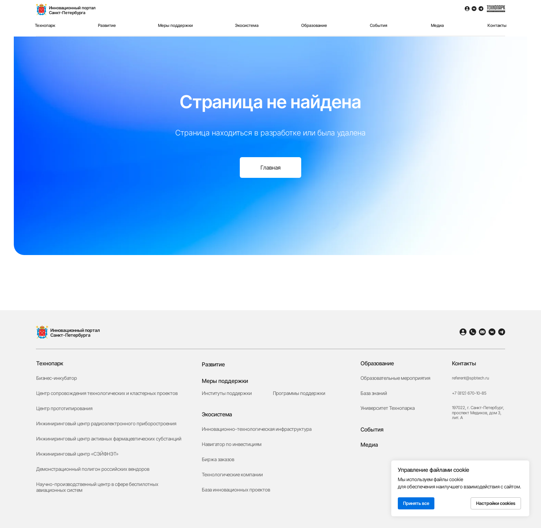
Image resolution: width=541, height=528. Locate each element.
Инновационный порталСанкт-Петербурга (72, 10)
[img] (42, 331)
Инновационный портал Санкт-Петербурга (75, 332)
